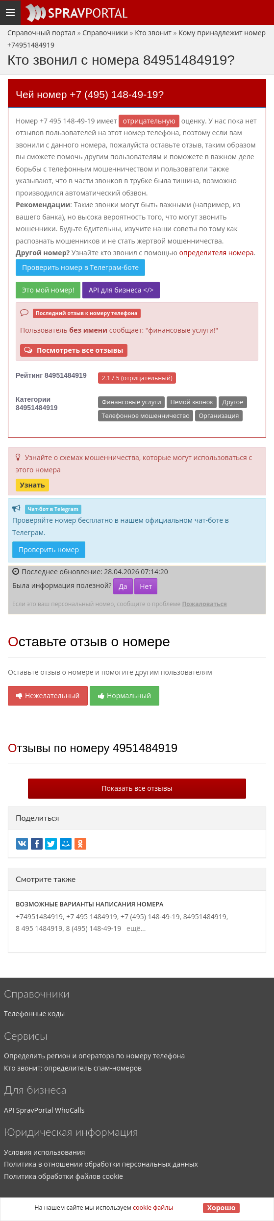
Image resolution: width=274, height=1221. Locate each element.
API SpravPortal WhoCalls (44, 1110)
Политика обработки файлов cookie (63, 1176)
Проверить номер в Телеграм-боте (80, 267)
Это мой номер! (48, 289)
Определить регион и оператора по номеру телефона (94, 1055)
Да (123, 586)
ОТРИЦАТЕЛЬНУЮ (149, 120)
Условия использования (44, 1152)
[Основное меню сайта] (76, 12)
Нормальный (124, 695)
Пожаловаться (204, 604)
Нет (146, 586)
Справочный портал (41, 32)
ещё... (134, 928)
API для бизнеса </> (121, 289)
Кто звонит (153, 32)
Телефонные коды (34, 1013)
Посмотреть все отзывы (73, 350)
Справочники (105, 32)
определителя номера (216, 252)
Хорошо (221, 1207)
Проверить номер (49, 549)
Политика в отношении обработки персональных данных (101, 1164)
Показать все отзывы (136, 788)
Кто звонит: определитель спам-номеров (73, 1068)
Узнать (32, 484)
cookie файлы (153, 1207)
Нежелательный (47, 695)
